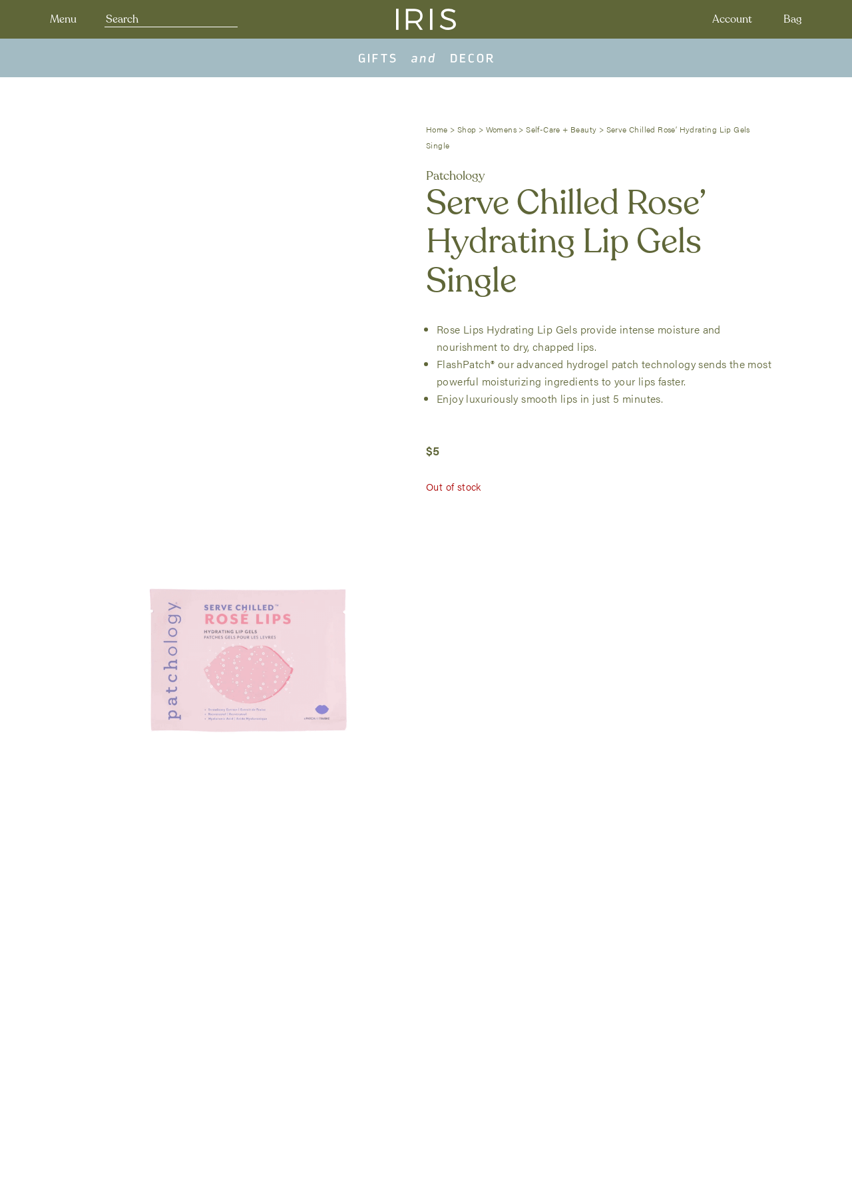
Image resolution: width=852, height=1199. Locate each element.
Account (732, 19)
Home (437, 129)
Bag (792, 19)
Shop (467, 129)
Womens (501, 129)
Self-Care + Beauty (561, 129)
